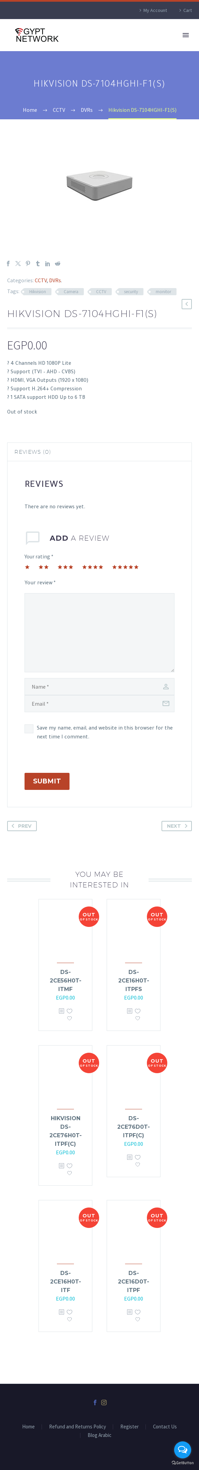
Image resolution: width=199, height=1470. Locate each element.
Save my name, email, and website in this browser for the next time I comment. (105, 733)
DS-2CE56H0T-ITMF (65, 980)
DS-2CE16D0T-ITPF (133, 1281)
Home (28, 1426)
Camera (71, 292)
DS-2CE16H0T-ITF (65, 1281)
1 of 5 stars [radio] (27, 567)
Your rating (39, 556)
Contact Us (165, 1426)
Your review (40, 583)
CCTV (41, 280)
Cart (187, 10)
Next (178, 826)
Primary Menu (186, 35)
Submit (47, 781)
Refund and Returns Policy (77, 1426)
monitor (163, 292)
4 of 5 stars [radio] (93, 567)
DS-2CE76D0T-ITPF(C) (133, 1127)
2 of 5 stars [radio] (43, 567)
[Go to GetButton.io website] (183, 1463)
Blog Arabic (99, 1435)
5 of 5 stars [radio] (125, 567)
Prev (20, 826)
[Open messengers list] (182, 1449)
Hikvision (37, 292)
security (131, 292)
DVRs (55, 280)
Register (129, 1426)
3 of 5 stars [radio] (65, 567)
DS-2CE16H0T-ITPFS (133, 980)
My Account (155, 10)
